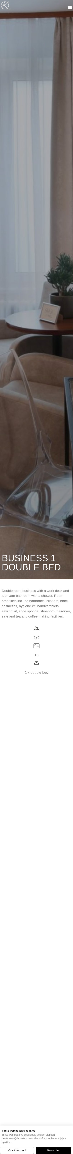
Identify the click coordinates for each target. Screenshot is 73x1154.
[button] (17, 1150)
